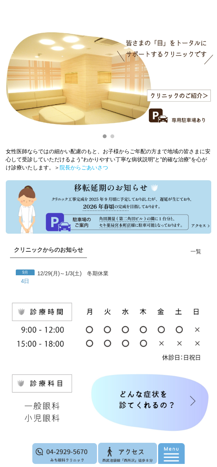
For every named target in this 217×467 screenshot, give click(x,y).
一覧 (195, 251)
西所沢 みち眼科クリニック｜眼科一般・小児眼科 (106, 35)
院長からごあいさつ (84, 167)
